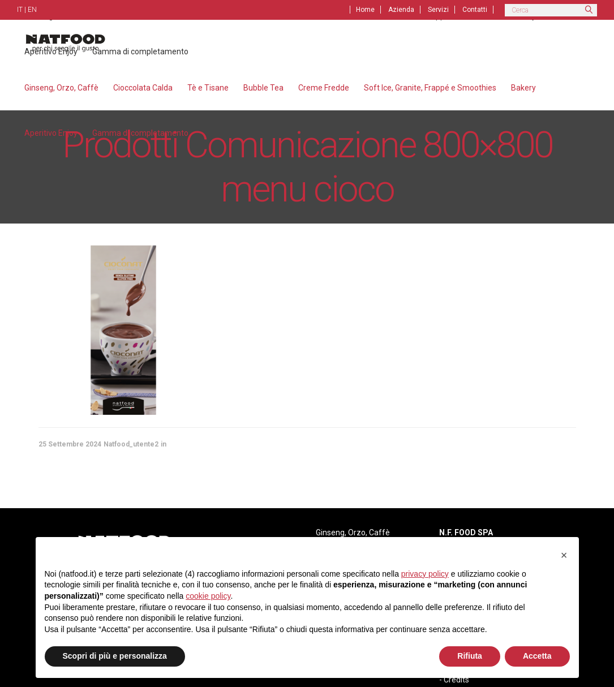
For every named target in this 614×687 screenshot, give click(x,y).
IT (20, 10)
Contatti (474, 10)
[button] (564, 555)
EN (32, 10)
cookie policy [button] (208, 595)
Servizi (438, 10)
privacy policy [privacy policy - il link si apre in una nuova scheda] (425, 573)
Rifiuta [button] (469, 655)
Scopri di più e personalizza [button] (115, 655)
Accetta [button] (537, 655)
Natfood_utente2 (131, 444)
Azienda (401, 10)
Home (365, 10)
